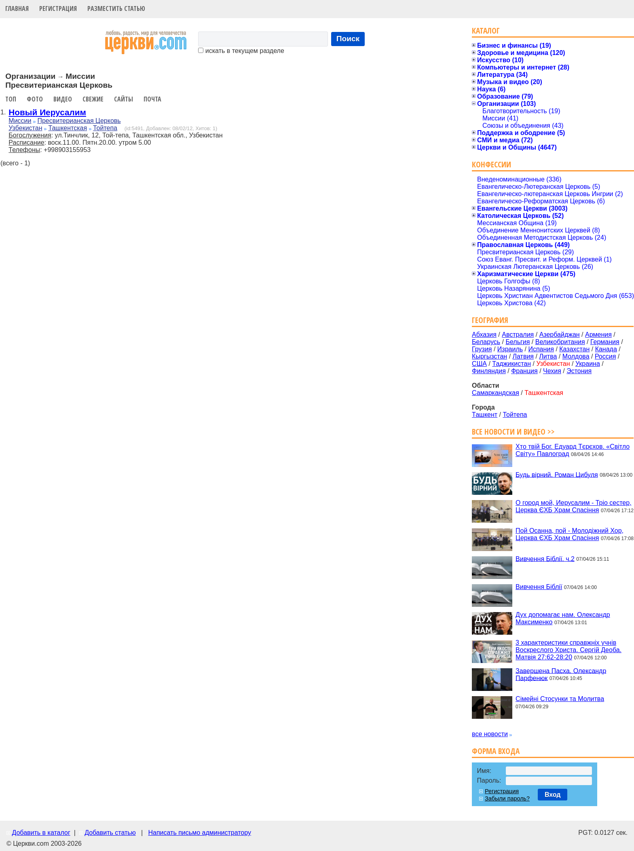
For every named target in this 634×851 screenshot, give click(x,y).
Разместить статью (116, 8)
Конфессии (491, 164)
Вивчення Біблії (539, 586)
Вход (553, 794)
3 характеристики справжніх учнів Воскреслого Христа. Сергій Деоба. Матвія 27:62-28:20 (568, 650)
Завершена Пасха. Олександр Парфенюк (561, 674)
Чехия (552, 370)
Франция (524, 370)
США (479, 363)
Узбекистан (25, 128)
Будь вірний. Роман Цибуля (557, 474)
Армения (598, 334)
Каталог (486, 30)
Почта (152, 99)
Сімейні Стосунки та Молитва (560, 698)
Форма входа (496, 750)
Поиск (348, 38)
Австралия (518, 334)
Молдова (576, 356)
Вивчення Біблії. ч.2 (545, 558)
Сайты (123, 99)
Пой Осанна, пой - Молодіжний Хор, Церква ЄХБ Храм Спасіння (569, 534)
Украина (587, 363)
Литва (548, 356)
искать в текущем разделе (241, 50)
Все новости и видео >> (513, 431)
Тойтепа (105, 128)
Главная (17, 8)
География (490, 320)
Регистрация (58, 8)
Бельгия (517, 341)
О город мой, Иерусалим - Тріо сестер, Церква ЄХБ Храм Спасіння (574, 506)
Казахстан (574, 349)
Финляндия (489, 370)
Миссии (19, 120)
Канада (606, 349)
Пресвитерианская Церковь (78, 120)
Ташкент (484, 414)
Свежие (93, 99)
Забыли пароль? (507, 798)
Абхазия (484, 334)
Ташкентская (67, 128)
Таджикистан (511, 363)
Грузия (482, 349)
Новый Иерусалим (47, 112)
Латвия (523, 356)
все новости (490, 734)
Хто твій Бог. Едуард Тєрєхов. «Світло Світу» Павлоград (573, 450)
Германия (604, 341)
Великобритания (560, 341)
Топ (10, 99)
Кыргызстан (489, 356)
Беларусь (486, 341)
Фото (35, 99)
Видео (62, 99)
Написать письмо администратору (199, 832)
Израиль (510, 349)
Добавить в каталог (41, 832)
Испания (541, 349)
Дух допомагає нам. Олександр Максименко (563, 618)
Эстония (579, 370)
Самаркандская (495, 392)
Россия (605, 356)
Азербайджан (559, 334)
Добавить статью (110, 832)
